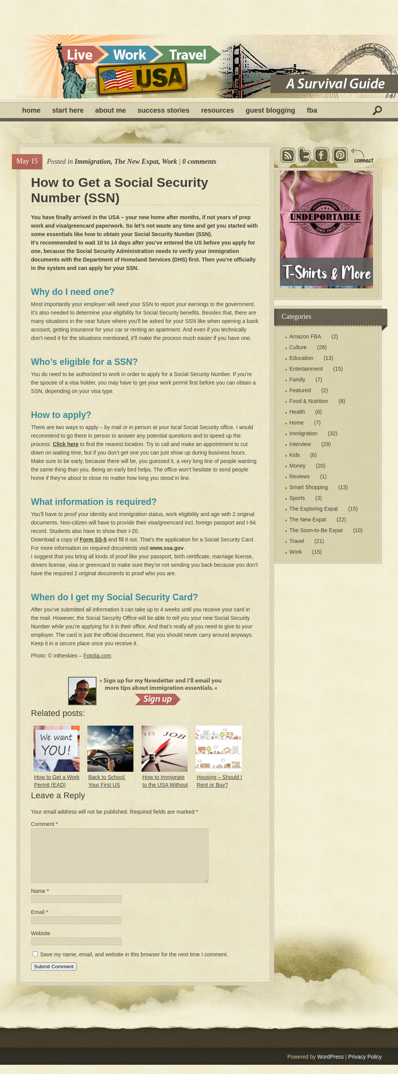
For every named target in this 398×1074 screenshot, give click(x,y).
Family (297, 379)
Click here (65, 444)
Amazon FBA (305, 336)
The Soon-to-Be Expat (316, 530)
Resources (217, 110)
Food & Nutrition (309, 401)
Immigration (93, 161)
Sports (297, 498)
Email (39, 921)
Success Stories (164, 110)
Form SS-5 (93, 539)
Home (31, 110)
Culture (298, 347)
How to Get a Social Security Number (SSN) (119, 190)
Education (301, 358)
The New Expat (136, 161)
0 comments (199, 161)
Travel (297, 541)
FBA (312, 110)
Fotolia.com (97, 656)
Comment (44, 824)
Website (40, 942)
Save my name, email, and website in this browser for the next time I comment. (134, 964)
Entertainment (306, 369)
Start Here (68, 110)
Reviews (300, 476)
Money (298, 466)
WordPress (330, 1066)
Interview (300, 444)
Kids (295, 455)
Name (40, 900)
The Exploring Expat (314, 509)
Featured (300, 390)
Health (297, 412)
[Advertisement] (199, 17)
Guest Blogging (270, 110)
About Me (110, 110)
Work (169, 161)
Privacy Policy (364, 1066)
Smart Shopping (309, 487)
